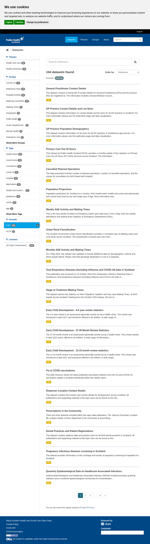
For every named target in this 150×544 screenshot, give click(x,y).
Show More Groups (15, 143)
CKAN (106, 523)
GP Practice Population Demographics (67, 129)
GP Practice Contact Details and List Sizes (69, 108)
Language (106, 528)
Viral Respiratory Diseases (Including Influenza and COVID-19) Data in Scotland (90, 270)
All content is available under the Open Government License (36, 539)
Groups (95, 39)
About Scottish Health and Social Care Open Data (29, 520)
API (80, 508)
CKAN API (11, 528)
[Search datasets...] (89, 62)
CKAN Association (14, 531)
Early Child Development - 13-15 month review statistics (77, 350)
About (106, 39)
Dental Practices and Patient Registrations (69, 431)
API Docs (90, 508)
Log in (139, 31)
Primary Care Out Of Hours (61, 149)
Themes (84, 39)
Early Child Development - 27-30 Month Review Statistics (77, 330)
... (95, 495)
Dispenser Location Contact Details (66, 390)
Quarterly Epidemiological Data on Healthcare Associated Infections (84, 471)
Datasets (71, 39)
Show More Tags (14, 214)
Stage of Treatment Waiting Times (65, 290)
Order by (109, 72)
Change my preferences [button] (37, 22)
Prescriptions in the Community (64, 411)
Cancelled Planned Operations (63, 169)
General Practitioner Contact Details (66, 88)
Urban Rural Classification (60, 229)
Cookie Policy (12, 524)
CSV (48, 100)
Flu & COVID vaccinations (60, 370)
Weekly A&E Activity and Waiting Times (68, 209)
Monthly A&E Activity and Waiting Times (68, 250)
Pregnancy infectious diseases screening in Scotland (75, 451)
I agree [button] (9, 22)
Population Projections (59, 189)
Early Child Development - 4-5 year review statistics (74, 310)
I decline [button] (19, 22)
